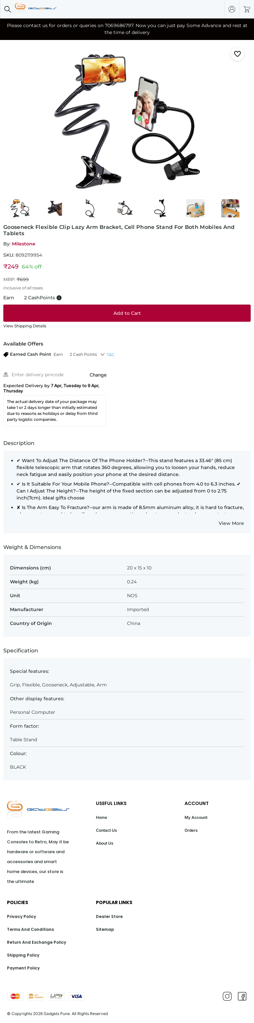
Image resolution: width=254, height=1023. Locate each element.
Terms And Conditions (30, 929)
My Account (196, 817)
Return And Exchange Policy (36, 942)
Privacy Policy (21, 916)
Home (101, 817)
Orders (191, 830)
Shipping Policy (23, 955)
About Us (104, 843)
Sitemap (105, 929)
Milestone (23, 244)
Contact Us (106, 830)
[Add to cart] (127, 313)
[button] (50, 354)
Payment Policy (23, 968)
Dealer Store (109, 916)
